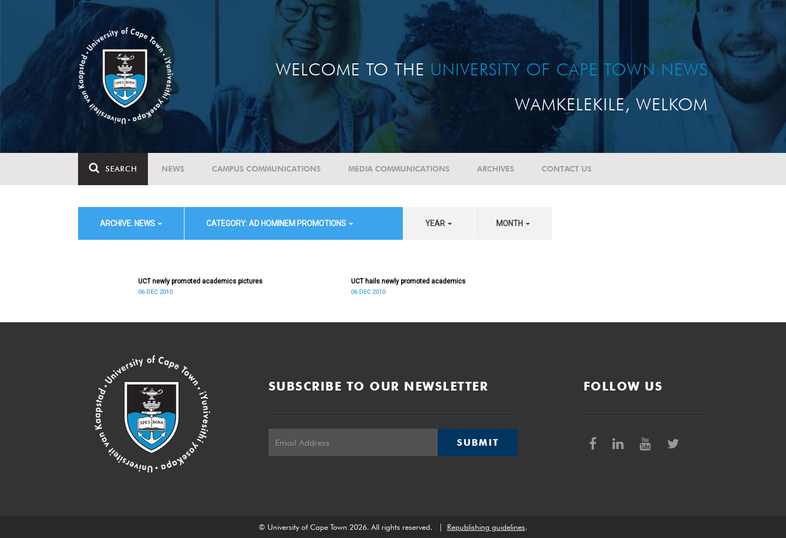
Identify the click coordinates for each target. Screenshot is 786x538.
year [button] (438, 223)
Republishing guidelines (486, 527)
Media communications (399, 168)
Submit (477, 442)
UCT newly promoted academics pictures (200, 281)
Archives (495, 168)
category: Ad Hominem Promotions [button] (279, 223)
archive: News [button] (131, 223)
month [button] (513, 223)
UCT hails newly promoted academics (408, 281)
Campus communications (266, 168)
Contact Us (566, 168)
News (173, 168)
